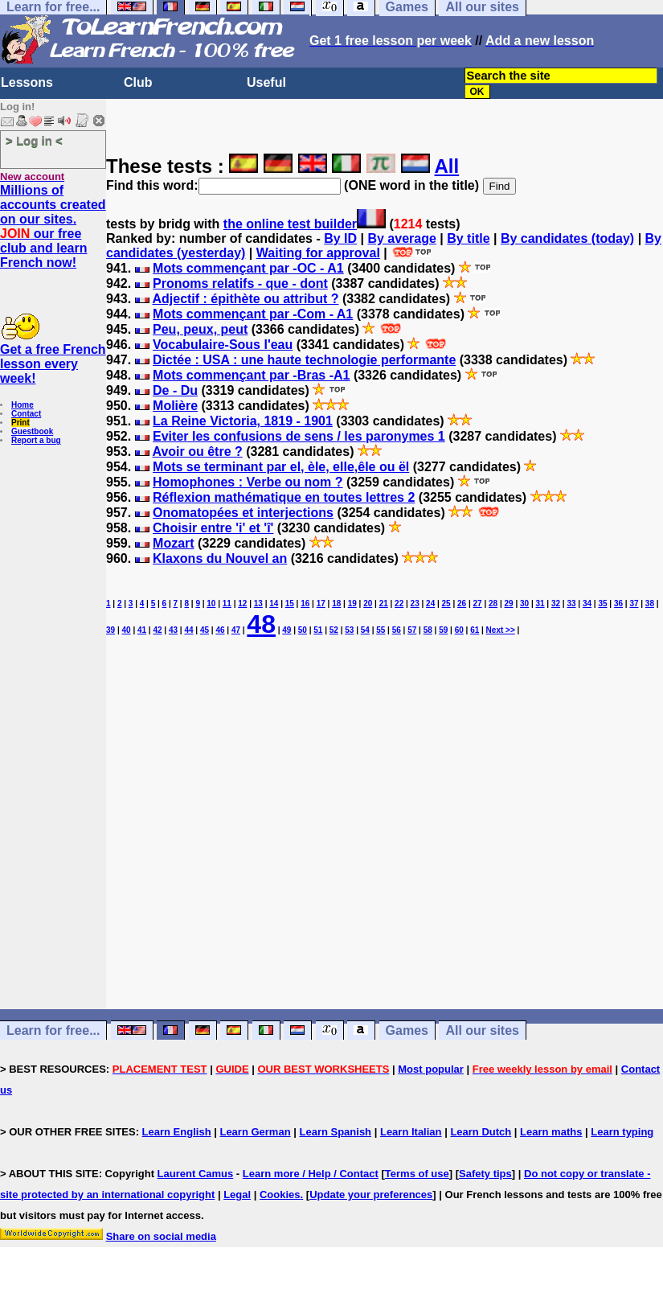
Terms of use (417, 1174)
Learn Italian (411, 1132)
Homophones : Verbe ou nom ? (247, 482)
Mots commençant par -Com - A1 (253, 314)
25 (446, 603)
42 (157, 630)
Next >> (500, 630)
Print (20, 422)
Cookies (280, 1194)
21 (383, 603)
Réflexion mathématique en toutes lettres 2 (284, 497)
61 (474, 630)
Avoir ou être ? (197, 451)
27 (477, 603)
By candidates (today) (567, 238)
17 (321, 603)
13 (258, 603)
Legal (237, 1194)
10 (211, 603)
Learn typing (622, 1132)
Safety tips (485, 1174)
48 (261, 624)
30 (524, 603)
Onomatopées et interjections (243, 512)
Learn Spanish (335, 1132)
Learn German (254, 1132)
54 (365, 630)
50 (302, 630)
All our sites (482, 1030)
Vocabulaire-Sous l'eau (223, 344)
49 (286, 630)
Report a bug (36, 440)
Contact (26, 413)
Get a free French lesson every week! (53, 364)
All (447, 166)
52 (333, 630)
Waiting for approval (318, 253)
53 (349, 630)
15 (289, 603)
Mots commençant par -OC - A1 (248, 268)
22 (399, 603)
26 (461, 603)
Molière (175, 406)
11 (227, 603)
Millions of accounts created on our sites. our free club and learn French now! (53, 226)
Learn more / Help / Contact (311, 1174)
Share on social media (161, 1236)
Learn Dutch (480, 1132)
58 (428, 630)
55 (380, 630)
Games (407, 1030)
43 (173, 630)
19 (352, 603)
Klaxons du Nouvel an (220, 558)
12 (242, 603)
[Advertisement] (384, 853)
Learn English (176, 1132)
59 (443, 630)
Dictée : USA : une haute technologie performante (304, 360)
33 (571, 603)
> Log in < (34, 140)
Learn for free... (53, 1030)
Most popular (431, 1069)
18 (336, 603)
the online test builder (290, 224)
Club (138, 82)
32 (555, 603)
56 (396, 630)
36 (618, 603)
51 (317, 630)
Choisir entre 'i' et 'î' (213, 528)
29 (509, 603)
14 (273, 603)
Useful (266, 82)
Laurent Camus (196, 1174)
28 (493, 603)
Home (22, 404)
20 (367, 603)
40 (125, 630)
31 (539, 603)
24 (430, 603)
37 (633, 603)
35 (602, 603)
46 (219, 630)
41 (141, 630)
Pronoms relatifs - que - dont (240, 283)
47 (235, 630)
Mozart (173, 543)
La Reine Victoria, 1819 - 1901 (243, 421)
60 (459, 630)
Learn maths (551, 1132)
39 (110, 630)
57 (411, 630)
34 (587, 603)
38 (649, 603)
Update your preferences (370, 1194)
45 (204, 630)
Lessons (27, 82)
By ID (340, 238)
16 (305, 603)
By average (401, 238)
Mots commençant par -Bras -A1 (251, 375)
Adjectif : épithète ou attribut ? (245, 299)
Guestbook (32, 431)
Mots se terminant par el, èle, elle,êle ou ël (281, 467)
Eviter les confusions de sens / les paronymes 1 (299, 436)
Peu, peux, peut (200, 329)
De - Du (175, 390)
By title (468, 238)
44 (188, 630)
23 (415, 603)
